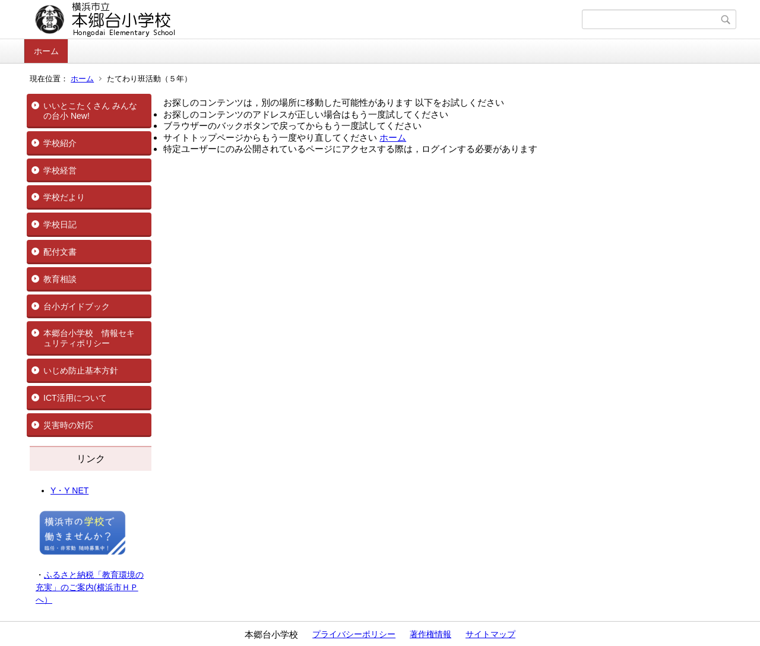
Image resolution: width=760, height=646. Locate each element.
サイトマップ (490, 634)
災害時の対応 (68, 425)
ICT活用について (75, 398)
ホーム (46, 51)
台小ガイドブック (76, 306)
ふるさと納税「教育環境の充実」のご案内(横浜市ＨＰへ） (90, 587)
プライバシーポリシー (353, 634)
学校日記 (60, 224)
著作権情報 (430, 634)
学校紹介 (60, 143)
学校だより (64, 197)
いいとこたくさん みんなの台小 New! (90, 111)
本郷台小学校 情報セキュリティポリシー (89, 338)
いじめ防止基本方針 (80, 370)
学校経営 (60, 170)
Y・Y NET (69, 490)
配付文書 (60, 251)
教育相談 (60, 279)
